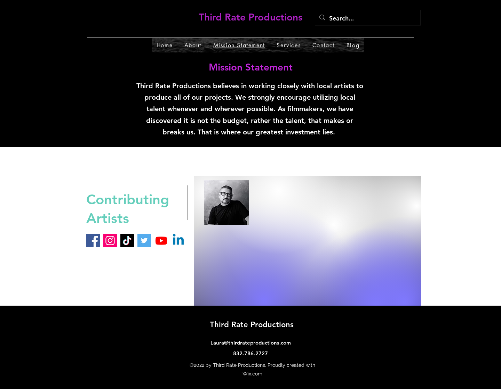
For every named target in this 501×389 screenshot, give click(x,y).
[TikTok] (127, 240)
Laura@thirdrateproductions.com (250, 342)
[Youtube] (161, 240)
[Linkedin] (178, 240)
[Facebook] (93, 240)
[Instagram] (110, 240)
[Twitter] (144, 240)
